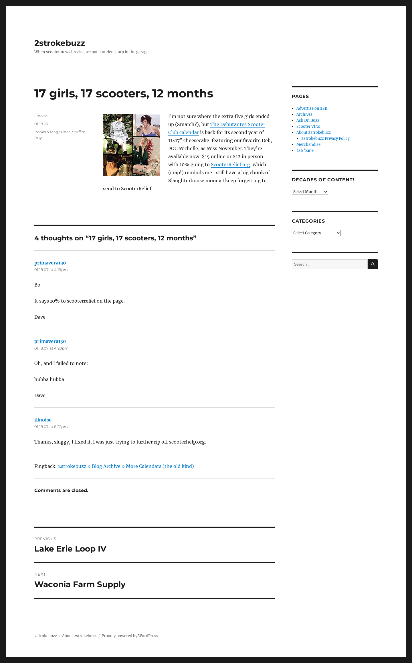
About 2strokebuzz (313, 132)
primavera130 (50, 263)
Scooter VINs (308, 126)
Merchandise (308, 144)
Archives (304, 114)
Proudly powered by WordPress (130, 635)
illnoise (41, 115)
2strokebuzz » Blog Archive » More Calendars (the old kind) (126, 466)
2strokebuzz (59, 43)
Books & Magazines (52, 132)
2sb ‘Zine (305, 150)
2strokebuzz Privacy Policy (325, 138)
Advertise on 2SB (311, 108)
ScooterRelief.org (230, 164)
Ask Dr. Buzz (307, 120)
